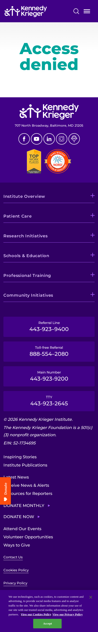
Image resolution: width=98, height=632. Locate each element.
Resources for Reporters (27, 493)
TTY (49, 401)
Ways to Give (16, 545)
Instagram (61, 139)
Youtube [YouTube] (36, 139)
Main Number (49, 376)
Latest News (16, 477)
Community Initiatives (28, 295)
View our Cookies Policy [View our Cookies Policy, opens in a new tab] (36, 614)
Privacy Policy (15, 583)
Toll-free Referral (49, 351)
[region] (49, 611)
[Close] (91, 597)
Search (76, 11)
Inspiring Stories (20, 456)
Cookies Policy (16, 570)
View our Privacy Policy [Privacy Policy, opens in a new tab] (68, 614)
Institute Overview (24, 196)
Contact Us (13, 557)
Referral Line (49, 326)
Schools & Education (26, 255)
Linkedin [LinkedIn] (49, 139)
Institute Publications (25, 465)
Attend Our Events (22, 528)
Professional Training (27, 275)
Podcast (74, 139)
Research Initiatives (25, 235)
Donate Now (18, 516)
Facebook (24, 139)
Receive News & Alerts (26, 485)
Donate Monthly (23, 505)
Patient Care (17, 216)
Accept (47, 623)
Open (87, 12)
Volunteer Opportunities (28, 536)
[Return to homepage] (36, 11)
